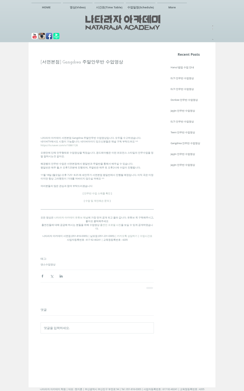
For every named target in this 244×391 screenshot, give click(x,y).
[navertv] (56, 36)
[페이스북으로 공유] (42, 276)
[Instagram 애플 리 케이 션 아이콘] (42, 36)
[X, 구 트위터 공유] (52, 276)
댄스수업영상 (48, 264)
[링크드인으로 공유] (61, 276)
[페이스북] (49, 36)
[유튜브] (34, 36)
